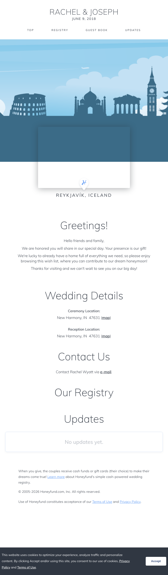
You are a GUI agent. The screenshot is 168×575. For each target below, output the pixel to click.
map (106, 317)
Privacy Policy (130, 502)
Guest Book (97, 30)
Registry (59, 30)
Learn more (56, 477)
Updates (133, 30)
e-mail (105, 372)
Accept (156, 561)
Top (30, 30)
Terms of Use (102, 502)
